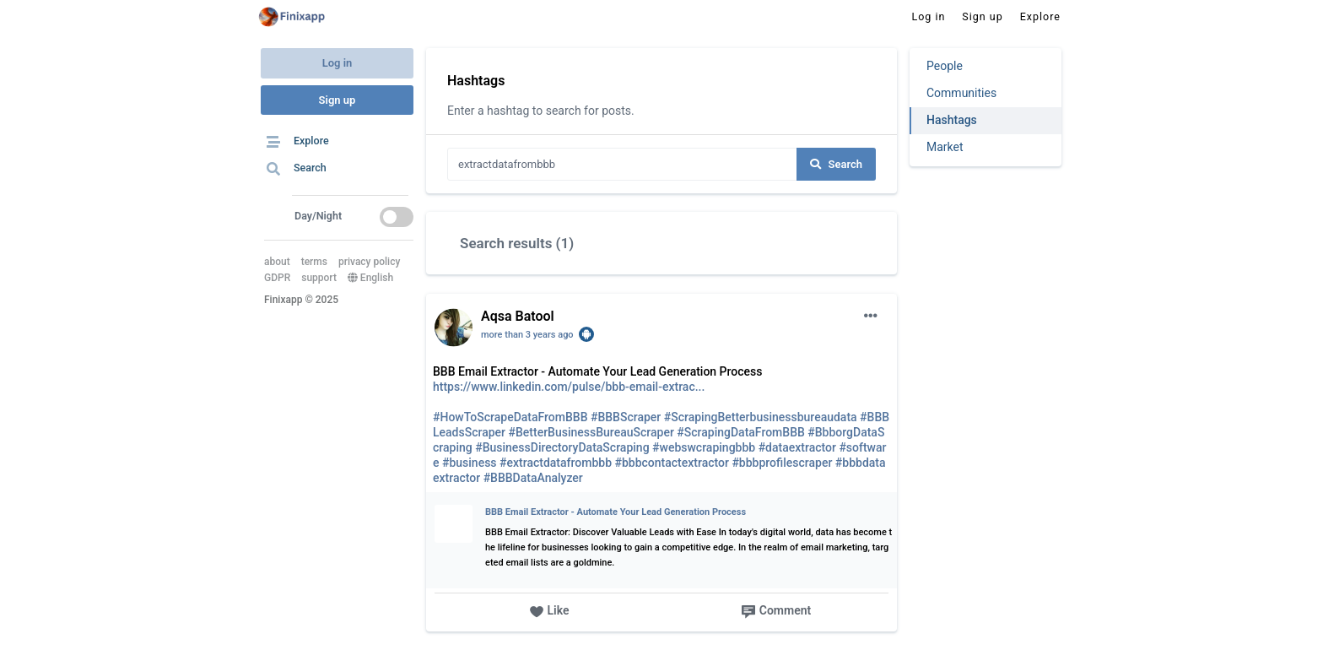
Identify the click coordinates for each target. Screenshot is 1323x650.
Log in (337, 63)
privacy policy (369, 262)
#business (469, 462)
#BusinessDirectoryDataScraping (562, 447)
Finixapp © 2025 (301, 300)
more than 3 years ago (527, 334)
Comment (776, 612)
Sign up (337, 100)
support (319, 278)
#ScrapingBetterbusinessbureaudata (760, 417)
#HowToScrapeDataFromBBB (510, 417)
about (277, 262)
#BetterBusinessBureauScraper (591, 432)
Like (549, 612)
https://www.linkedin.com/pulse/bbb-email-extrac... (569, 386)
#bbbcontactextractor (672, 462)
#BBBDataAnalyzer (533, 478)
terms (314, 262)
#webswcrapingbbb (703, 447)
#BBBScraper (626, 417)
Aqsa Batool (517, 316)
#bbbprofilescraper (782, 462)
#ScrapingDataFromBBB (741, 432)
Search (836, 164)
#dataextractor (797, 447)
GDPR (277, 278)
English (370, 278)
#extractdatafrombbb (556, 462)
